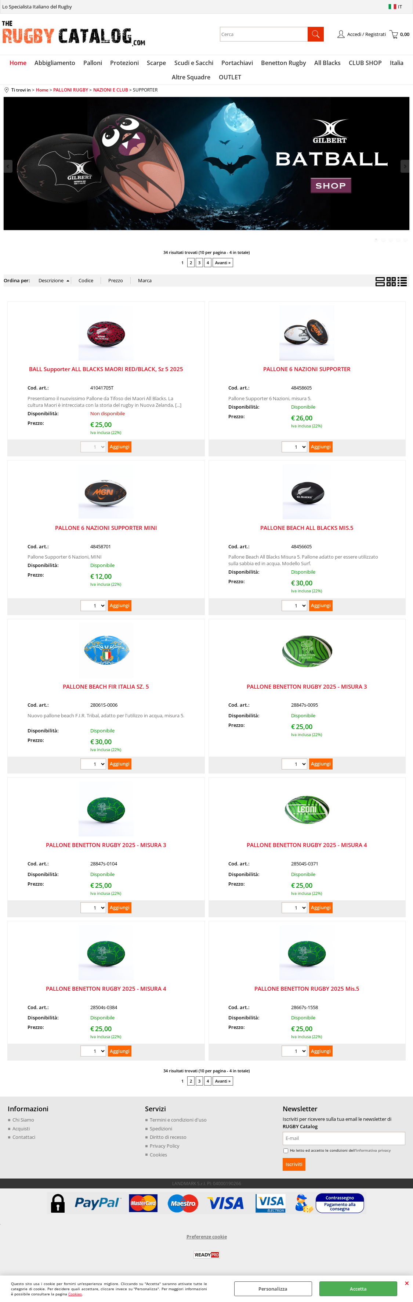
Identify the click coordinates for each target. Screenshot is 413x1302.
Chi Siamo (23, 1123)
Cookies (75, 1293)
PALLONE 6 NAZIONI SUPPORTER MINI (106, 531)
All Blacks (325, 64)
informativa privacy (373, 1153)
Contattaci (23, 1140)
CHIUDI (407, 1283)
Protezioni (126, 64)
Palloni (95, 64)
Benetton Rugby (282, 64)
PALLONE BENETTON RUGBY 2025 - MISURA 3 (307, 689)
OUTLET (229, 80)
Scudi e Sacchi (193, 64)
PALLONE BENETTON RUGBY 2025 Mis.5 (306, 992)
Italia (393, 64)
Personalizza (272, 1288)
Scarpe (157, 64)
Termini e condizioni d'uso (178, 1123)
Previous (8, 169)
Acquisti (21, 1132)
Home (22, 64)
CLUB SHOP (362, 64)
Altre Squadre (192, 80)
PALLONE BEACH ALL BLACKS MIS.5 (307, 531)
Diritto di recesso (168, 1140)
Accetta (358, 1288)
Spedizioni (161, 1132)
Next (404, 169)
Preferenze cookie (206, 1240)
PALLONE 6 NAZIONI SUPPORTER (307, 372)
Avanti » (223, 266)
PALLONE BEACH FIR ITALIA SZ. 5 (106, 689)
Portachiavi (236, 64)
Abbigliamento (58, 64)
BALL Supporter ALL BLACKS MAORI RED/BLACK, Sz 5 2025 (106, 372)
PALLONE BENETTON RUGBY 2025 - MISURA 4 (307, 848)
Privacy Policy (165, 1149)
